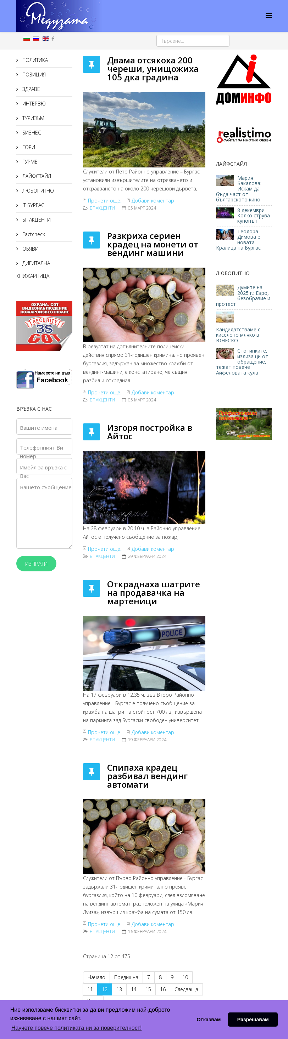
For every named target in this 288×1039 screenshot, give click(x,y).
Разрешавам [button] (253, 1019)
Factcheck (33, 234)
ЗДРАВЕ (30, 89)
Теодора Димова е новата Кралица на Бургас (238, 239)
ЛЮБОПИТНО (37, 190)
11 (90, 989)
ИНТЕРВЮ (33, 103)
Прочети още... (105, 200)
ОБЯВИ (30, 248)
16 (163, 989)
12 (104, 989)
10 (185, 977)
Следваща (186, 989)
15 (148, 989)
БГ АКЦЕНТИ (36, 219)
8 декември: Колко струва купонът (253, 215)
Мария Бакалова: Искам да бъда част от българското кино (239, 189)
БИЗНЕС (31, 132)
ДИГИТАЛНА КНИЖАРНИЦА (33, 269)
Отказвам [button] (208, 1019)
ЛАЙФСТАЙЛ (36, 176)
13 (119, 989)
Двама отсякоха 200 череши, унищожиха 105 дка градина (153, 68)
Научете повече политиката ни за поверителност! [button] (76, 1028)
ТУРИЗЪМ (32, 118)
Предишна (126, 977)
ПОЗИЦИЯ (33, 74)
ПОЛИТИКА (34, 60)
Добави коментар (153, 200)
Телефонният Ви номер (41, 451)
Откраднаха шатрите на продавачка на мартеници (153, 592)
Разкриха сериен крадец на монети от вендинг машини (152, 244)
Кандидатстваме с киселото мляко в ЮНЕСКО (238, 335)
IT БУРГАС (32, 205)
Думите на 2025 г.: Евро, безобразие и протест (243, 295)
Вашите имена (38, 427)
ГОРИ (28, 147)
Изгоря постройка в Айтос (149, 432)
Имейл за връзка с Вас (43, 471)
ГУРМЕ (29, 161)
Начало (96, 977)
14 (134, 989)
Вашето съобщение (46, 487)
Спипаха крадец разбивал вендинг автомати (147, 775)
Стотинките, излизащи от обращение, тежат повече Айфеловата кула (242, 361)
